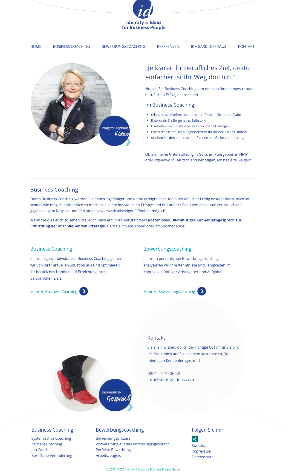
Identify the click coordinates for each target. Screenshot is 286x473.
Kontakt (246, 46)
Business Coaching (71, 46)
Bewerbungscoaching (123, 46)
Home (35, 46)
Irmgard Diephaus (208, 46)
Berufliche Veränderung (52, 455)
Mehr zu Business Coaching (53, 291)
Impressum (201, 451)
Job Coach (40, 449)
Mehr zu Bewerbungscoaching (169, 291)
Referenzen (168, 46)
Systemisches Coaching (51, 438)
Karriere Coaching (47, 444)
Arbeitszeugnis (108, 455)
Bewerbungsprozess (113, 438)
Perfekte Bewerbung (113, 449)
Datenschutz (202, 456)
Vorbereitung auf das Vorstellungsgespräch (133, 444)
